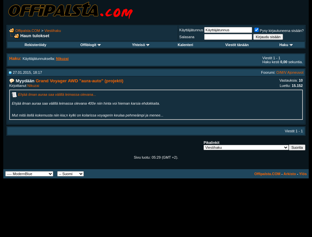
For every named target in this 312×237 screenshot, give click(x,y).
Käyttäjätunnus (191, 30)
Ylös (303, 174)
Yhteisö (140, 45)
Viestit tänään (237, 45)
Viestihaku (52, 31)
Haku (286, 45)
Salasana (186, 37)
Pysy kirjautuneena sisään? (279, 31)
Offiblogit (90, 45)
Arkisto (289, 174)
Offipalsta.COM (27, 31)
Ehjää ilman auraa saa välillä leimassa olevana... (57, 94)
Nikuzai (33, 86)
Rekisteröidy (35, 45)
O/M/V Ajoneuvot (289, 72)
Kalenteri (185, 45)
